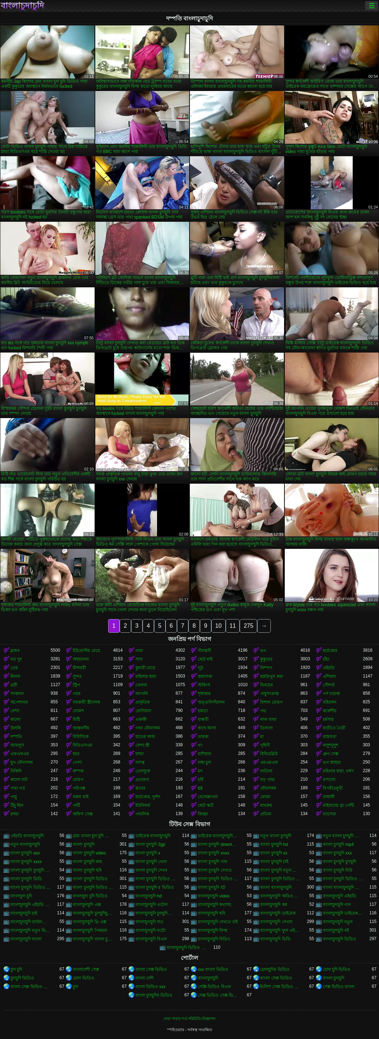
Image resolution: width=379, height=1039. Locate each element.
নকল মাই (80, 796)
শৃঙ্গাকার (204, 693)
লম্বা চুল (204, 762)
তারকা (203, 736)
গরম (77, 693)
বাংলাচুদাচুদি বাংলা (26, 939)
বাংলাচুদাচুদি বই (336, 930)
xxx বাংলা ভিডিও (213, 969)
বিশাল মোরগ (271, 702)
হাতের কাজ (145, 736)
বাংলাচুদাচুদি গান (337, 904)
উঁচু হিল (16, 805)
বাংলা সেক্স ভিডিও (151, 969)
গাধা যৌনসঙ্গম (147, 728)
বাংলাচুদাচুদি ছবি (211, 913)
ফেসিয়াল (143, 710)
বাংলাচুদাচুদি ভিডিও (339, 939)
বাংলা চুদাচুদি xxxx (26, 861)
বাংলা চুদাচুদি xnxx (213, 853)
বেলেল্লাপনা (208, 796)
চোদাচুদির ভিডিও (274, 969)
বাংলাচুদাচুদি (22, 5)
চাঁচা (326, 659)
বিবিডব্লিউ (269, 753)
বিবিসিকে (80, 736)
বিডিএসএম (82, 745)
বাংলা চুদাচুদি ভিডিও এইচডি (218, 878)
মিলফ (15, 676)
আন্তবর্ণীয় (81, 728)
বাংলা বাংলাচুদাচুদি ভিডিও (343, 887)
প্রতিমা (265, 814)
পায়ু (13, 796)
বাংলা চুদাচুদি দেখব (151, 870)
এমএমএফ (269, 762)
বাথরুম (266, 805)
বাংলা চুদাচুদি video (89, 853)
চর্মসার (328, 719)
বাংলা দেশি (144, 978)
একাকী (141, 719)
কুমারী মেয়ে (145, 667)
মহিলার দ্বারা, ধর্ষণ (338, 771)
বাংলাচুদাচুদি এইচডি (339, 896)
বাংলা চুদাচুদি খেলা (151, 861)
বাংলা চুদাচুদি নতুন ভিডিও (280, 870)
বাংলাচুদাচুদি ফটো (150, 930)
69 (200, 788)
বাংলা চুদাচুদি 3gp (150, 844)
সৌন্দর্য (329, 685)
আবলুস (17, 745)
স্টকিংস (204, 685)
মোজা (265, 796)
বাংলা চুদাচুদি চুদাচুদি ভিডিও (30, 870)
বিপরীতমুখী (332, 788)
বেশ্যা (14, 710)
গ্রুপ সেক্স (331, 753)
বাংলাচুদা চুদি (21, 896)
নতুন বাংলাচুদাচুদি (25, 844)
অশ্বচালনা (81, 659)
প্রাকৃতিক (142, 702)
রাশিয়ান (204, 753)
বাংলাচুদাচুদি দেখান (276, 921)
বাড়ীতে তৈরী (334, 728)
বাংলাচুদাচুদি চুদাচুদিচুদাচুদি (93, 913)
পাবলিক (142, 814)
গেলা (77, 762)
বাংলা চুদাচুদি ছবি (87, 870)
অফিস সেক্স (82, 814)
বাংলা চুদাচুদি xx (273, 853)
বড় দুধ (16, 659)
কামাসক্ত (205, 676)
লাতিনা (266, 771)
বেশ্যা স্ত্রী (142, 745)
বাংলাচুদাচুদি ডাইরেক (277, 913)
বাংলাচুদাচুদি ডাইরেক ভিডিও (343, 913)
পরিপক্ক (79, 788)
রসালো (329, 779)
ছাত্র (76, 753)
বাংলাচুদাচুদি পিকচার (90, 930)
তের (14, 667)
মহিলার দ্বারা (145, 676)
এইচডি (329, 667)
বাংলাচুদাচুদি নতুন (337, 921)
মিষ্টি (76, 719)
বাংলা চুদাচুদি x (147, 853)
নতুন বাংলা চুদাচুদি (275, 835)
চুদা (75, 986)
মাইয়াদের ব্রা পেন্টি (338, 805)
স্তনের (140, 788)
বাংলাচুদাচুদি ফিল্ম (212, 930)
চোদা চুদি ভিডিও (337, 969)
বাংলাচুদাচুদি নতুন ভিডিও (30, 930)
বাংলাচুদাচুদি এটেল (151, 904)
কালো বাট (19, 779)
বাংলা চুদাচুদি (83, 844)
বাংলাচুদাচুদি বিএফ (151, 939)
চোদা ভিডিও (83, 978)
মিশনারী (79, 667)
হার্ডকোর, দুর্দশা (147, 796)
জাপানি (141, 693)
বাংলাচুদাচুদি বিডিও (214, 939)
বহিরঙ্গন (329, 702)
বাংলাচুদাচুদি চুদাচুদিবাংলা (155, 913)
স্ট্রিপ (76, 685)
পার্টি (76, 805)
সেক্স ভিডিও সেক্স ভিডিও (218, 995)
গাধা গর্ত (17, 788)
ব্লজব (15, 650)
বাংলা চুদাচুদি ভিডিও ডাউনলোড (30, 887)
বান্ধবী (203, 719)
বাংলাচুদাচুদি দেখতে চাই (218, 921)
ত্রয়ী (13, 685)
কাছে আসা (207, 728)
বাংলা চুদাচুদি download (218, 844)
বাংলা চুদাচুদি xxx (337, 853)
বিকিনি (15, 771)
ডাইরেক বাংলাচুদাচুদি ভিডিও (218, 835)
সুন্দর (77, 676)
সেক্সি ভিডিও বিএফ (214, 986)
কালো (15, 719)
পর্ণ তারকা (331, 693)
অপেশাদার (19, 702)
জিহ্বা (203, 814)
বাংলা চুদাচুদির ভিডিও (154, 995)
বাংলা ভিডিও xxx (150, 986)
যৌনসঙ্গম (268, 788)
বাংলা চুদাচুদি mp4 (338, 844)
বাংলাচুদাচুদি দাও (149, 921)
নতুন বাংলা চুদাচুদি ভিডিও (343, 835)
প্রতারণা (142, 779)
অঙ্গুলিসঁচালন (211, 702)
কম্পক (78, 771)
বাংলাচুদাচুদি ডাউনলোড (30, 921)
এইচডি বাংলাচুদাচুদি (27, 835)
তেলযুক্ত (142, 771)
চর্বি (200, 779)
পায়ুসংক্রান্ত (269, 693)
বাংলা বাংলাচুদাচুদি (275, 887)
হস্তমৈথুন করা (271, 676)
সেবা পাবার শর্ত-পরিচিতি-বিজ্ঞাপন (189, 1018)
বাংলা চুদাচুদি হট (211, 887)
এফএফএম (19, 753)
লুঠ (200, 667)
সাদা (139, 659)
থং (200, 745)
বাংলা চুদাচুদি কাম (87, 861)
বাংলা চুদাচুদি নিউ (337, 870)
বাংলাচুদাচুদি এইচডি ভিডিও (30, 904)
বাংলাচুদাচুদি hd (148, 896)
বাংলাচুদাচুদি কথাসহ (214, 904)
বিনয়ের (266, 685)
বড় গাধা (267, 779)
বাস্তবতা (329, 736)
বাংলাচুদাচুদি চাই (23, 913)
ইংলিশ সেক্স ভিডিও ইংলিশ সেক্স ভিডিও (280, 986)
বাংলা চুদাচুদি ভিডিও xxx (155, 878)
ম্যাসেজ (329, 814)
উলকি (15, 728)
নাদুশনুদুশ (330, 745)
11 (233, 626)
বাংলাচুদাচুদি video (214, 896)
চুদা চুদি (16, 969)
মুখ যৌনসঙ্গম (21, 762)
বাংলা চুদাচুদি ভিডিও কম (280, 878)
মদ (200, 771)
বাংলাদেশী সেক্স (86, 969)
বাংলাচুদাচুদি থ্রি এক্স (89, 921)
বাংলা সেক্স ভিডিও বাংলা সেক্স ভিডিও (30, 986)
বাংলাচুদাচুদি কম (273, 904)
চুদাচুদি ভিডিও (22, 978)
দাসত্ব (140, 762)
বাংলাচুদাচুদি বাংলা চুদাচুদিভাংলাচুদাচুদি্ (93, 939)
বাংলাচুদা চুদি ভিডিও (90, 896)
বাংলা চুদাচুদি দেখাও (215, 870)
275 (248, 626)
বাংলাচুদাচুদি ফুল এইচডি (280, 930)
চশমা (139, 753)
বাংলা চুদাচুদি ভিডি (26, 878)
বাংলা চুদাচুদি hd (274, 844)
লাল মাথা (268, 719)
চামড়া (203, 710)
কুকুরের (266, 659)
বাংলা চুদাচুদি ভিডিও (90, 878)
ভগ (263, 650)
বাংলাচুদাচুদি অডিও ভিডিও (280, 896)
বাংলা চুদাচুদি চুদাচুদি (339, 861)
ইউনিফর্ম (142, 805)
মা (262, 736)
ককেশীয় (329, 710)
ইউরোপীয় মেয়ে (86, 650)
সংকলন (17, 693)
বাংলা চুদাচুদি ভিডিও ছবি (343, 878)
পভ (263, 710)
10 (218, 626)
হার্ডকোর (330, 650)
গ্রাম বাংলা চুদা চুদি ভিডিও (93, 835)
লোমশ (78, 710)
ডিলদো (266, 728)
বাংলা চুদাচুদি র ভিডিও (154, 887)
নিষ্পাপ (266, 667)
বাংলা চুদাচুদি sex (25, 853)
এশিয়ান (329, 676)
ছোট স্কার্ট (206, 805)
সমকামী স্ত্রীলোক (86, 702)
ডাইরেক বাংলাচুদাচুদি (153, 835)
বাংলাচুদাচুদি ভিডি (275, 939)
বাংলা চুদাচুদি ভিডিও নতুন (93, 887)
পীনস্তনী (204, 650)
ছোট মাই (205, 659)
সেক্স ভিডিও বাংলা (339, 986)
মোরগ (78, 779)
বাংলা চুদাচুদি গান (212, 861)
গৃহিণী (265, 745)
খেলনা (141, 685)
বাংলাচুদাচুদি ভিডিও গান (187, 947)
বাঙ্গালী (329, 796)
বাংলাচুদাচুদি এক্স (87, 904)
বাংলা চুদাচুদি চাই (274, 861)
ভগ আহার (332, 762)
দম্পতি (16, 736)
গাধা (139, 650)
